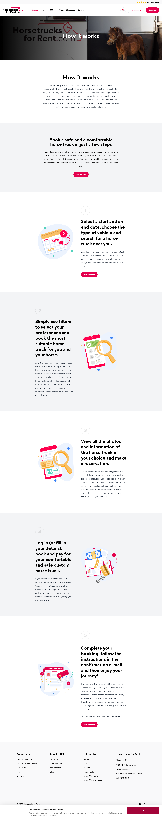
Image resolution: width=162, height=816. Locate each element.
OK (143, 800)
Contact (81, 10)
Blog (52, 771)
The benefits (55, 767)
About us (54, 759)
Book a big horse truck (27, 763)
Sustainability (56, 763)
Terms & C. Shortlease (92, 780)
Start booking (89, 274)
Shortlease (70, 10)
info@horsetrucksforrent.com (129, 773)
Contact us (87, 759)
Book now (152, 10)
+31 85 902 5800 (123, 769)
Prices (61, 10)
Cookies (86, 767)
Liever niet (143, 808)
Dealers (20, 776)
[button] (147, 2)
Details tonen (34, 812)
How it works (22, 767)
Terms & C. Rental (90, 776)
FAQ (85, 763)
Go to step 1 (81, 174)
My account (136, 10)
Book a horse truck (25, 759)
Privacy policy (89, 771)
